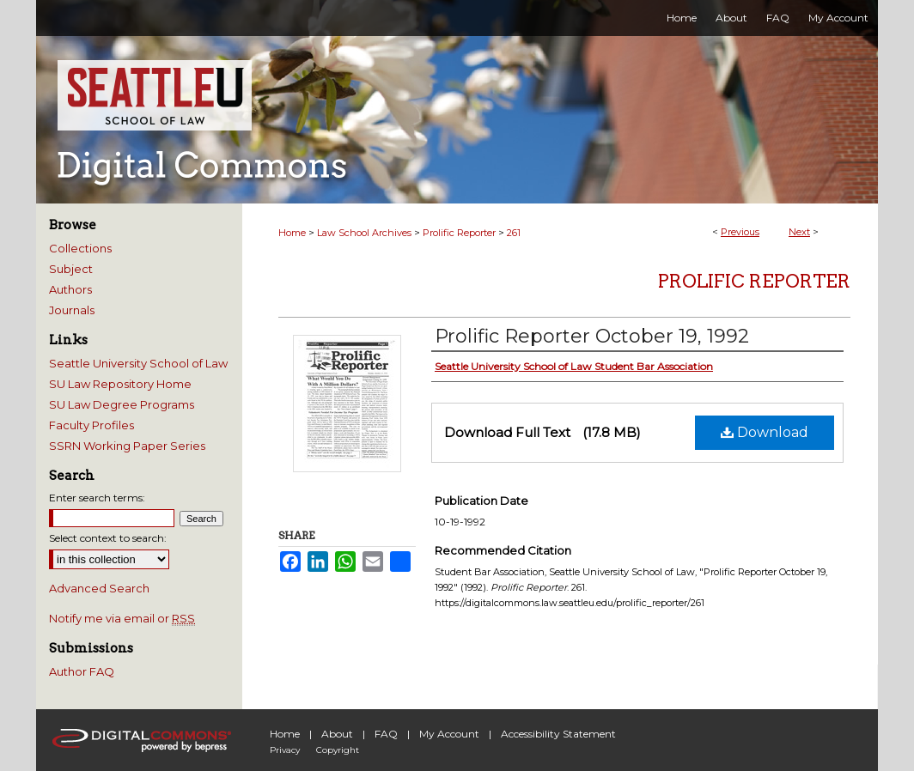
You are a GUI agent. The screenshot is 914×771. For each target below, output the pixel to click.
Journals (71, 310)
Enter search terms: (97, 497)
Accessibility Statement (558, 733)
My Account (449, 733)
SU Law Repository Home (120, 384)
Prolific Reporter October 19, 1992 (592, 336)
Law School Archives (364, 233)
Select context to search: (108, 537)
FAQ (386, 733)
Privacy (285, 750)
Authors (70, 289)
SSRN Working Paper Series (127, 445)
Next (799, 232)
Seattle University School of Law (138, 363)
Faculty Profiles (91, 425)
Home (292, 233)
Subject (71, 269)
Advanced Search (99, 588)
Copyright (337, 750)
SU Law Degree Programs (121, 404)
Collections (80, 248)
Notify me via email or (122, 618)
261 (514, 233)
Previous (740, 232)
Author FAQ (81, 671)
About (337, 733)
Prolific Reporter (459, 233)
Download (764, 432)
